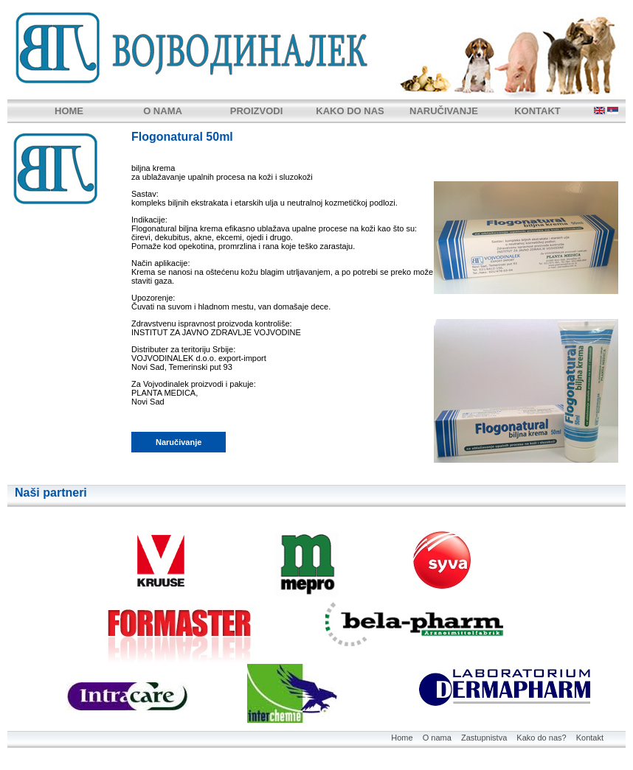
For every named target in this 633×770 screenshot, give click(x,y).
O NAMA (162, 110)
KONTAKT (537, 110)
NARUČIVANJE (443, 110)
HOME (69, 110)
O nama (437, 737)
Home (401, 737)
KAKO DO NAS (350, 110)
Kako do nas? (541, 737)
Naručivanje (178, 442)
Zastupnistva (484, 737)
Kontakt (589, 737)
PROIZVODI (256, 110)
